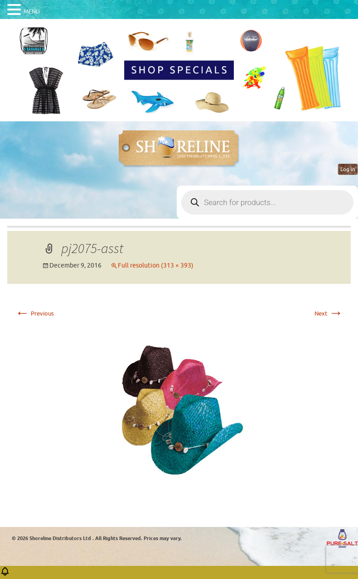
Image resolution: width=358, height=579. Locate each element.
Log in (347, 169)
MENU (32, 11)
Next (328, 313)
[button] (5, 574)
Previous (34, 313)
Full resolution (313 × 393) (156, 265)
